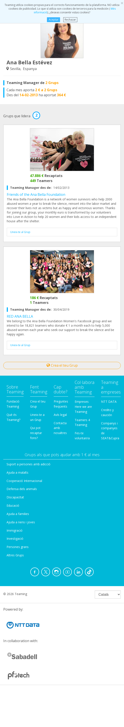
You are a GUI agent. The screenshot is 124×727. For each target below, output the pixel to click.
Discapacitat (15, 497)
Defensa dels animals (22, 489)
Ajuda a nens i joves (21, 522)
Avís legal (60, 415)
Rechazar (70, 19)
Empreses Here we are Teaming (83, 406)
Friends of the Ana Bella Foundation (36, 194)
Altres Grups (15, 555)
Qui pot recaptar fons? (36, 433)
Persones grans (18, 547)
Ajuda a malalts (17, 472)
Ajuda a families (18, 514)
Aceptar (53, 19)
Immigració (14, 530)
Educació (13, 505)
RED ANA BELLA (20, 316)
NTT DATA (109, 401)
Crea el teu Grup (62, 365)
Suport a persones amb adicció (28, 464)
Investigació (15, 538)
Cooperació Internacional (24, 481)
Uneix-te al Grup (20, 232)
